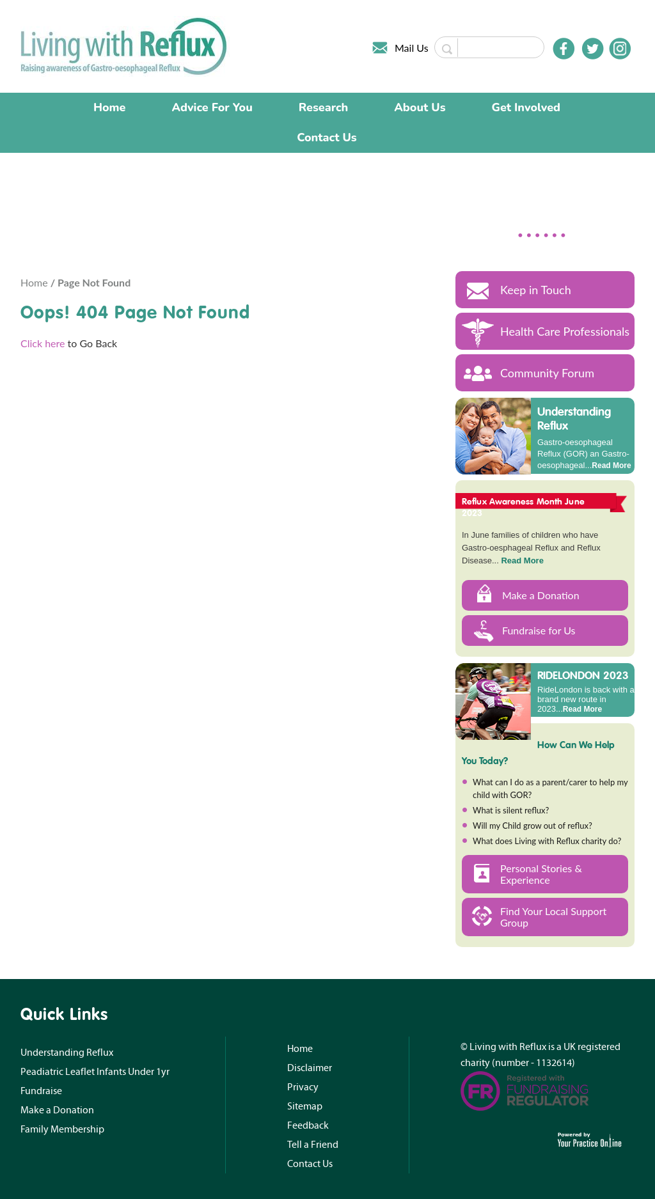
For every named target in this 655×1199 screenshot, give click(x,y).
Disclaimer (309, 1068)
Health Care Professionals (564, 331)
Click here (42, 343)
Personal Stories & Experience (541, 874)
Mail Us (412, 48)
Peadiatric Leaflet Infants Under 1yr (95, 1072)
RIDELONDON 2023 (583, 674)
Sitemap (304, 1106)
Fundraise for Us (539, 630)
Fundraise (41, 1091)
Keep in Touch (535, 290)
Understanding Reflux (574, 418)
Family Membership (62, 1129)
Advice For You (212, 107)
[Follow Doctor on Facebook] (563, 48)
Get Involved (526, 107)
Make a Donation (541, 595)
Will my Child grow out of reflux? (532, 825)
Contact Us (326, 137)
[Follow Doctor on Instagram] (619, 48)
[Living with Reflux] (125, 45)
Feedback (308, 1125)
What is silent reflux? (511, 810)
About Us (419, 107)
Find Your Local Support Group (553, 917)
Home (109, 107)
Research (324, 107)
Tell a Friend (312, 1144)
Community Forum (547, 373)
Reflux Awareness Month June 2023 (523, 507)
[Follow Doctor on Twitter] (593, 48)
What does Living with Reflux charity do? (547, 841)
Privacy (303, 1087)
